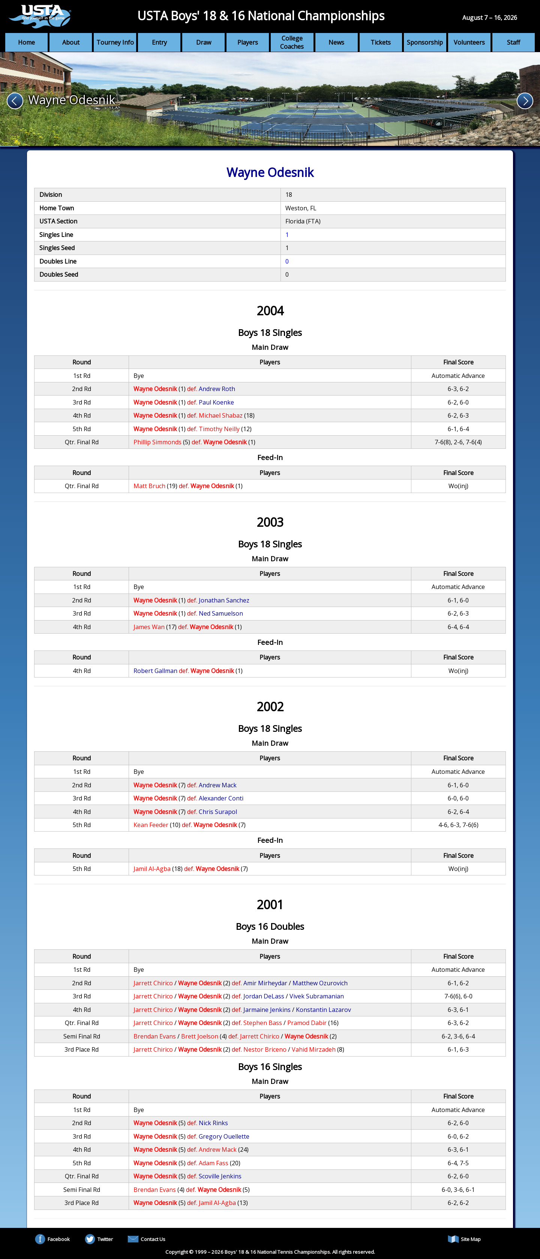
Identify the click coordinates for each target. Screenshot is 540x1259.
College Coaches (292, 42)
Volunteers (469, 42)
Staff (513, 42)
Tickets (380, 42)
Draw (203, 42)
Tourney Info (115, 42)
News (336, 42)
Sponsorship (425, 42)
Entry (159, 42)
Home (26, 42)
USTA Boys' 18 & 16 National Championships (260, 15)
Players (247, 42)
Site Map (464, 1239)
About (71, 42)
